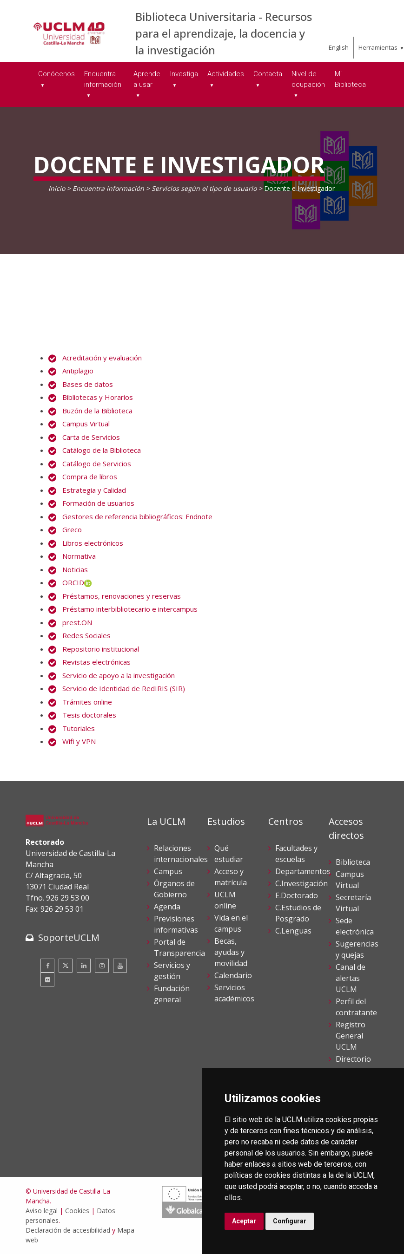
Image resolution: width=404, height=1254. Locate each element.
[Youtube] (120, 966)
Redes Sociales (86, 635)
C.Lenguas (293, 931)
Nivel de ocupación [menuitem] (308, 79)
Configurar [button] (289, 1221)
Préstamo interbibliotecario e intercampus (130, 609)
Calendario (233, 975)
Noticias (75, 569)
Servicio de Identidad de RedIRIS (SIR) (123, 688)
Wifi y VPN (79, 741)
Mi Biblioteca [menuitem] (350, 79)
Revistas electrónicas (96, 661)
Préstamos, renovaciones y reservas (121, 596)
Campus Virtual (86, 423)
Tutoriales (78, 728)
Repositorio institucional (100, 648)
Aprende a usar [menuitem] (146, 79)
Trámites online (87, 701)
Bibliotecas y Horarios (97, 397)
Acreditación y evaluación (102, 357)
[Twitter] (66, 966)
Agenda (167, 906)
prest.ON (77, 622)
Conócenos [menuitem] (56, 74)
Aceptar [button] (244, 1221)
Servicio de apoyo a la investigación (118, 675)
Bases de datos (87, 384)
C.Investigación (301, 883)
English (339, 47)
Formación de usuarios (98, 503)
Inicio (56, 188)
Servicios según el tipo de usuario (204, 188)
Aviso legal (42, 1210)
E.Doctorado (296, 895)
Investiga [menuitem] (184, 74)
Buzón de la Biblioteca (97, 410)
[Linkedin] (84, 966)
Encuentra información (108, 188)
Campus (168, 871)
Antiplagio (77, 370)
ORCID (77, 582)
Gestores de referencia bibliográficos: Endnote (137, 516)
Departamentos (303, 871)
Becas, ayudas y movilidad (230, 952)
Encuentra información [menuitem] (102, 79)
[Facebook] (47, 966)
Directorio (353, 1059)
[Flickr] (47, 979)
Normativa (79, 556)
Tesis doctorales (89, 714)
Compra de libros (89, 476)
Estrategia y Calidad (94, 490)
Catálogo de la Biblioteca (101, 450)
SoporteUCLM (68, 937)
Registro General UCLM (350, 1035)
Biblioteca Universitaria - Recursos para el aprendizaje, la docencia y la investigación (223, 33)
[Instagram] (102, 966)
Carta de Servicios (91, 437)
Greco (72, 529)
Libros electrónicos (92, 543)
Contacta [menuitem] (267, 74)
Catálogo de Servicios (96, 463)
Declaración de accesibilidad (68, 1230)
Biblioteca (353, 862)
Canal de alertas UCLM (350, 978)
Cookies (77, 1210)
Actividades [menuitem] (225, 74)
